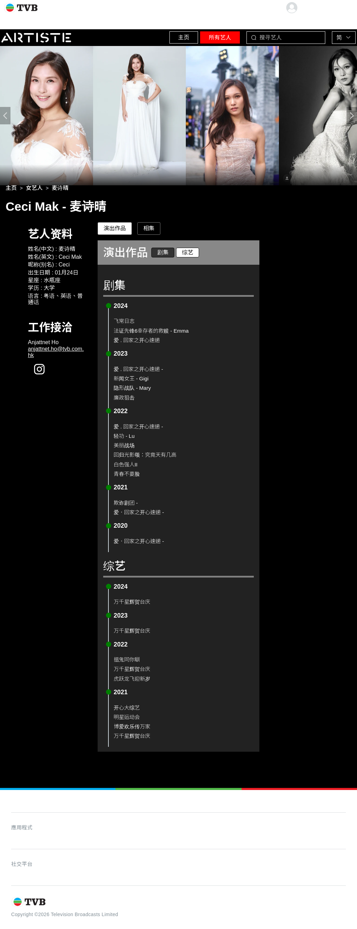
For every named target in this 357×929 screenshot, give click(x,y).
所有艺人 (204, 35)
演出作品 (115, 230)
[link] (11, 189)
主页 (158, 35)
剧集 (162, 254)
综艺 (187, 254)
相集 (148, 230)
